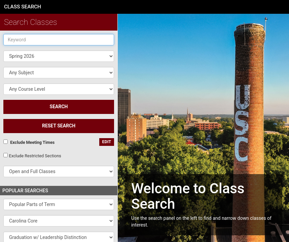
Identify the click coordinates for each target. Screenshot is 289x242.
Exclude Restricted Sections (35, 155)
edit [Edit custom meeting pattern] (106, 141)
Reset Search (58, 125)
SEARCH (59, 106)
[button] (58, 72)
